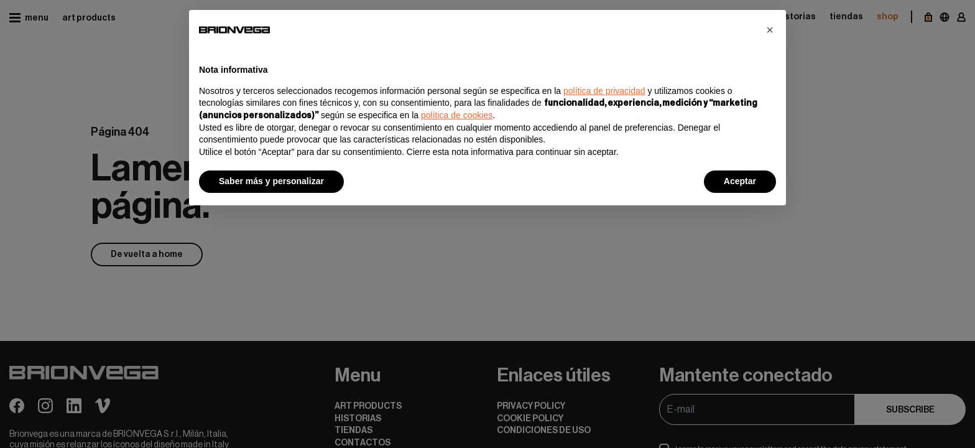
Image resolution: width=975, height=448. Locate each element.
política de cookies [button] (456, 115)
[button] (770, 30)
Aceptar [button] (740, 181)
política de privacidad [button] (604, 91)
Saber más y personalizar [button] (271, 181)
